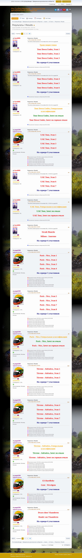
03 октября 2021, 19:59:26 (34, 172)
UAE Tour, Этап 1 (48, 135)
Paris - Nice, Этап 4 (48, 268)
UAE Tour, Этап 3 (48, 143)
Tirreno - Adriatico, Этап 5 (48, 409)
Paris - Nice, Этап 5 (48, 296)
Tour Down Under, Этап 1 (48, 49)
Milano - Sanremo (48, 236)
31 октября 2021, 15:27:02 (34, 509)
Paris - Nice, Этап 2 (48, 260)
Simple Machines (21, 554)
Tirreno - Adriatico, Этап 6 (48, 414)
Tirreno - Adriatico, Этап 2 (48, 373)
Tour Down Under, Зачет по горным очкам (48, 120)
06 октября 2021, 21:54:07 (34, 226)
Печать (68, 33)
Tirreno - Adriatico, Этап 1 (48, 369)
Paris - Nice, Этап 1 (48, 255)
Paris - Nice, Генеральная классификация (48, 337)
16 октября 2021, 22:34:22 (34, 365)
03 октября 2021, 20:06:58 (34, 201)
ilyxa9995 (17, 38)
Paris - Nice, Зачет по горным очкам (48, 345)
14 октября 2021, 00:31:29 (34, 292)
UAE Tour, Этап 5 (48, 177)
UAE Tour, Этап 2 (48, 139)
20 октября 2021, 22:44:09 (34, 442)
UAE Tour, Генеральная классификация (48, 207)
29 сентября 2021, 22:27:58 (35, 131)
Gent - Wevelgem (48, 485)
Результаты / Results (32, 38)
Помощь (56, 554)
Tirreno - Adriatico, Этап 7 (48, 418)
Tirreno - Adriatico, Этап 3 (48, 377)
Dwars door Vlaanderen (48, 512)
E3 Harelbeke (48, 481)
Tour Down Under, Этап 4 (48, 79)
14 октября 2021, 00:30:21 (34, 252)
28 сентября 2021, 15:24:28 (35, 39)
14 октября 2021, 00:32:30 (34, 333)
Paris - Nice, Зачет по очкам (48, 341)
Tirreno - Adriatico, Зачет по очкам (48, 453)
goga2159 (17, 129)
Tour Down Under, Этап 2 (48, 54)
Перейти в (44, 545)
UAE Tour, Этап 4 (48, 148)
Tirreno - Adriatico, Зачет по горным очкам (48, 457)
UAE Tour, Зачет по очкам (48, 211)
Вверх (13, 538)
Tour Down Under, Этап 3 (48, 58)
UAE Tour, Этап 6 (48, 181)
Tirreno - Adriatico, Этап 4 (48, 405)
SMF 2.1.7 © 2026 (14, 554)
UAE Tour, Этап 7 (48, 186)
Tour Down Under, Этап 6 (48, 88)
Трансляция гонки (48, 45)
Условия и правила (63, 554)
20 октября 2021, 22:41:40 (34, 401)
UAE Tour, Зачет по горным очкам (48, 215)
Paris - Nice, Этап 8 (48, 309)
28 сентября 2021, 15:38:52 (35, 103)
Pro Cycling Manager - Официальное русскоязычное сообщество (28, 9)
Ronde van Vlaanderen (48, 517)
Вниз (13, 33)
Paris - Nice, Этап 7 (48, 305)
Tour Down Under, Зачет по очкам (48, 116)
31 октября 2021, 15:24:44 (34, 477)
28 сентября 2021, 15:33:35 (35, 73)
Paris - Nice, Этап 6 (48, 300)
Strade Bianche (48, 232)
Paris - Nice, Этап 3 (48, 264)
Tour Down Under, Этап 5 (48, 83)
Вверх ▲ (70, 554)
